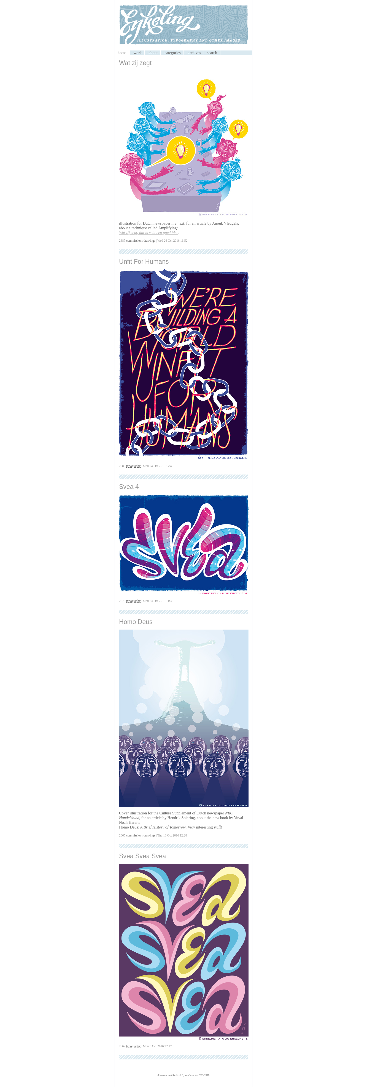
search (212, 52)
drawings (149, 240)
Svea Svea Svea (142, 856)
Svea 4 (129, 486)
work (138, 52)
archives (194, 52)
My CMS (183, 25)
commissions (134, 240)
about (153, 52)
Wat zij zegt (135, 62)
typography (133, 466)
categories (172, 52)
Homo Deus (136, 621)
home (122, 52)
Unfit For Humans (144, 261)
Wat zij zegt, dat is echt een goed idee (148, 232)
